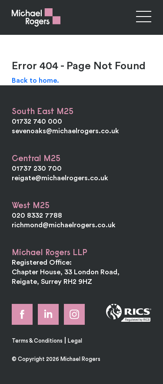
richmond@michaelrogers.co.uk (64, 224)
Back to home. (35, 80)
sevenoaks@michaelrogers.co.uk (65, 130)
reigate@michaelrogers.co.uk (60, 177)
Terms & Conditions (37, 340)
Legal (75, 340)
